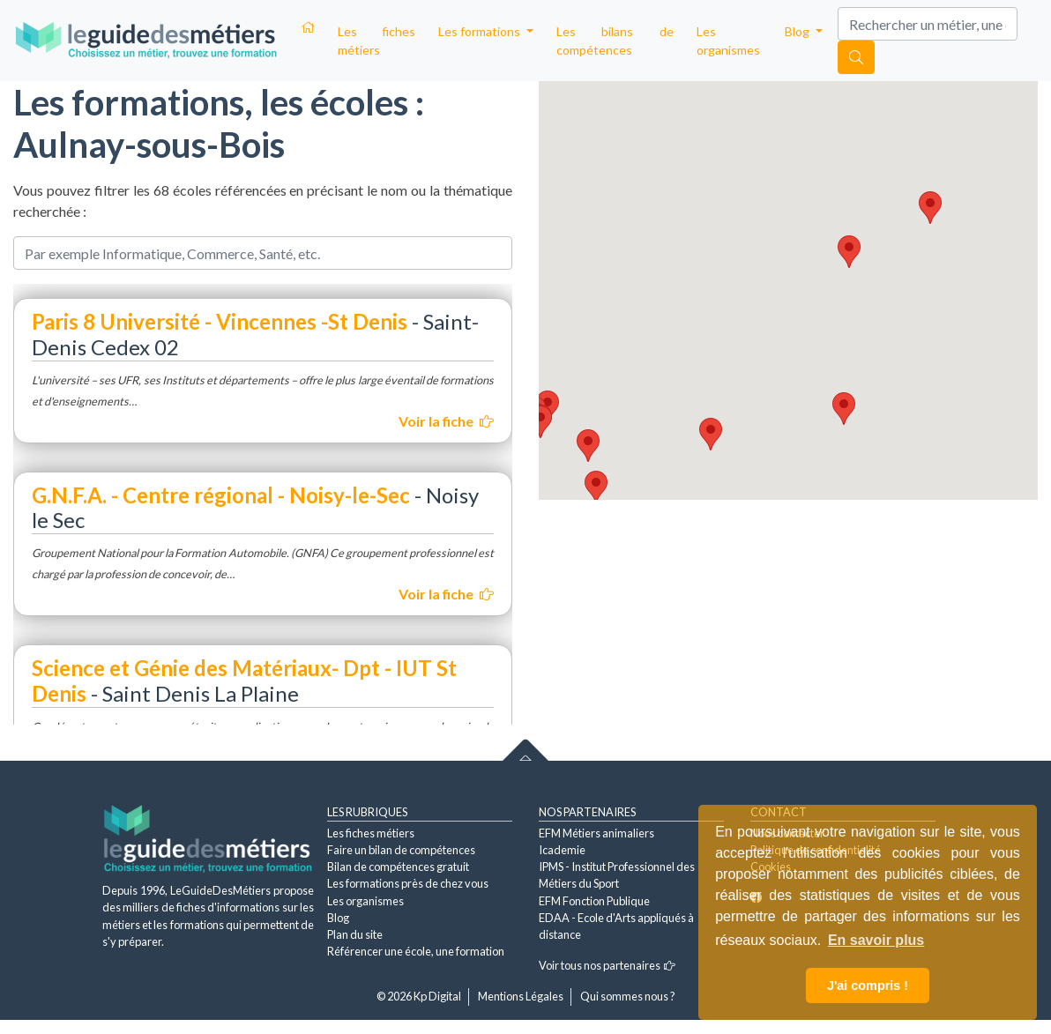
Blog (338, 918)
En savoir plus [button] (876, 940)
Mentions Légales (520, 996)
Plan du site (355, 934)
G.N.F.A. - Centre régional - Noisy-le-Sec (221, 495)
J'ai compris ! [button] (867, 985)
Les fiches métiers (376, 40)
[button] (596, 487)
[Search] (927, 24)
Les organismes (728, 40)
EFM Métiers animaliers (596, 833)
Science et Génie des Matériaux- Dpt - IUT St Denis (244, 680)
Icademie (562, 850)
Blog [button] (798, 31)
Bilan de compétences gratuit (398, 866)
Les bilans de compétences (615, 40)
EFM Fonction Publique (594, 901)
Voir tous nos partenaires (607, 965)
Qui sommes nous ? (627, 996)
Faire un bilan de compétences (401, 850)
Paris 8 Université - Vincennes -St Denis (219, 321)
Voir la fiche (446, 421)
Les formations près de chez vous (407, 883)
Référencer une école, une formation (415, 951)
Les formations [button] (480, 31)
